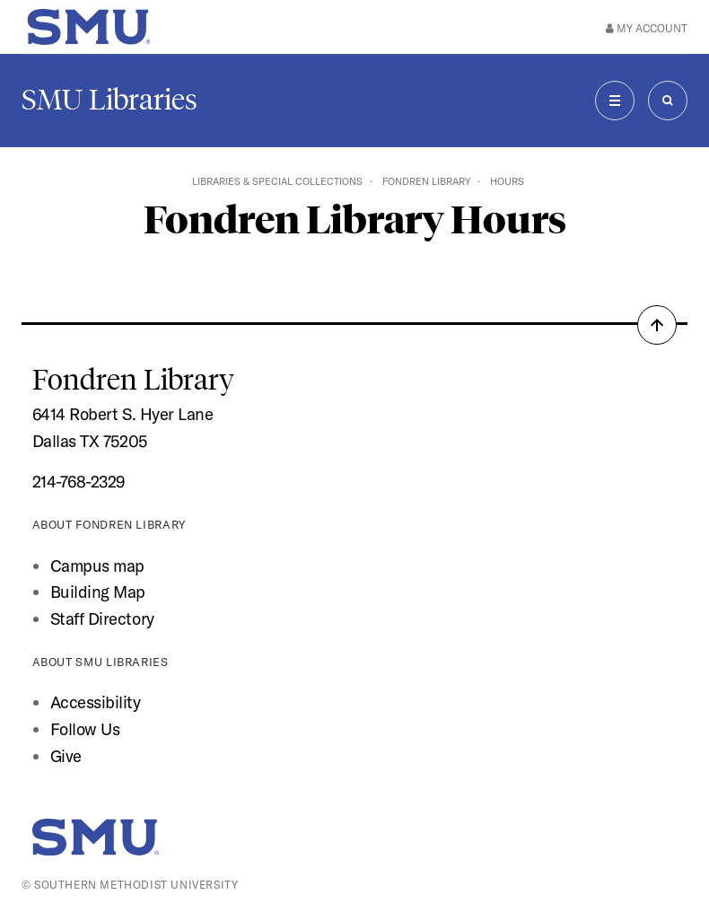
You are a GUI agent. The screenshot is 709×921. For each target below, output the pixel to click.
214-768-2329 (79, 481)
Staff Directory (102, 619)
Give (66, 756)
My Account (646, 28)
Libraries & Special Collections (277, 181)
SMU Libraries (109, 100)
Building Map (97, 592)
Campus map (97, 566)
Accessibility (95, 702)
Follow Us (85, 729)
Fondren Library (426, 181)
